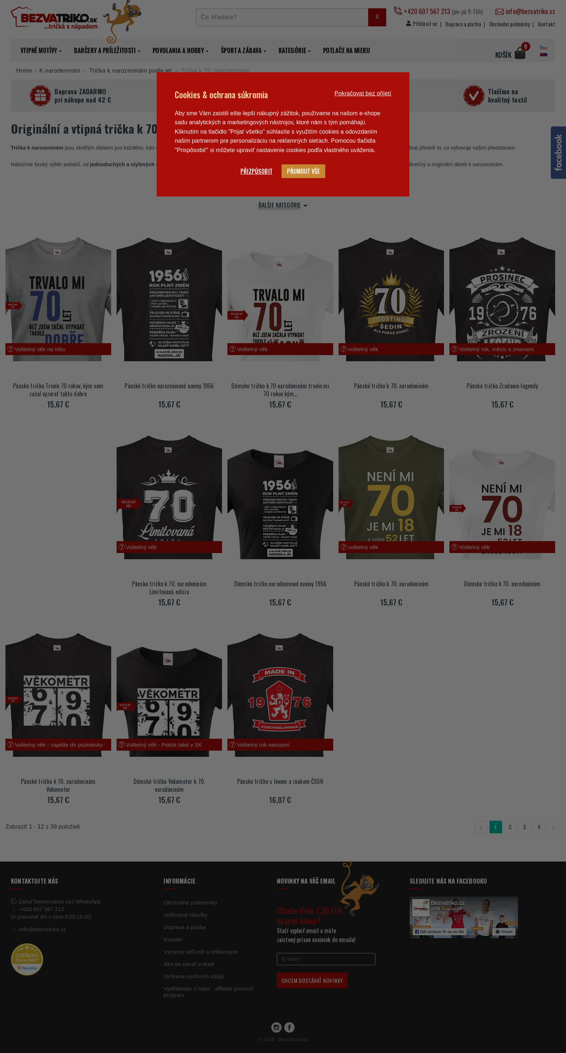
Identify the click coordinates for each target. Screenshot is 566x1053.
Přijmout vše (303, 171)
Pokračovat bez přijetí (363, 93)
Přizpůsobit (256, 171)
